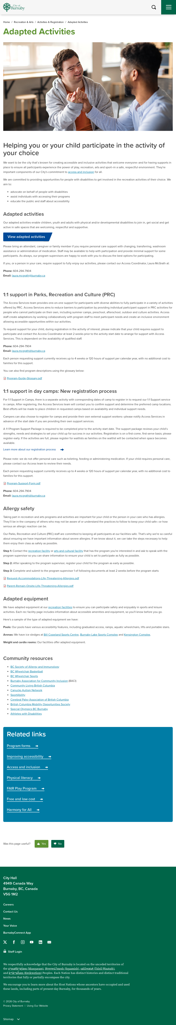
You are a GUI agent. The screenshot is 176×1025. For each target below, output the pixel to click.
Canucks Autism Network (26, 690)
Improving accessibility (29, 756)
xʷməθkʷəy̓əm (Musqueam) (25, 968)
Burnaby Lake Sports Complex (99, 635)
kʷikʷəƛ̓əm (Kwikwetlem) (25, 973)
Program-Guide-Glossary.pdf (24, 378)
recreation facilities (60, 607)
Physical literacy (24, 778)
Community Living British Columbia (32, 685)
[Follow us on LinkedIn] (40, 942)
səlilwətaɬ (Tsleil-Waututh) (97, 968)
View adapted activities (26, 237)
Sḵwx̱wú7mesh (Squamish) (62, 968)
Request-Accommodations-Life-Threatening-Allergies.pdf (43, 578)
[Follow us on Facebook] (14, 942)
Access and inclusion (27, 767)
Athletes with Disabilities (26, 714)
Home (6, 22)
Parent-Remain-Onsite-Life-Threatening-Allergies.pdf (40, 586)
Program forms (22, 746)
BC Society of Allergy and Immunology (34, 667)
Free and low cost (25, 799)
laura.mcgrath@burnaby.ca (28, 275)
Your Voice (10, 926)
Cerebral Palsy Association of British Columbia (39, 700)
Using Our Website (37, 1005)
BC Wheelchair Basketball (26, 671)
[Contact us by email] (49, 942)
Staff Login (15, 952)
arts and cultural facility (68, 551)
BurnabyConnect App (17, 933)
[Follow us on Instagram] (23, 942)
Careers (8, 904)
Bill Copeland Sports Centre (61, 635)
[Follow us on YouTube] (31, 942)
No (58, 844)
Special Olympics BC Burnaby (29, 709)
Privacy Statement (13, 1005)
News (7, 918)
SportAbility (17, 695)
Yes (41, 844)
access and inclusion (81, 172)
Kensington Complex (137, 635)
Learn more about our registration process (29, 449)
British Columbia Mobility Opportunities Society (40, 704)
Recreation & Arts (24, 22)
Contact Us (10, 911)
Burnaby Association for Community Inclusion (39, 681)
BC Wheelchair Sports (24, 676)
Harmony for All (23, 810)
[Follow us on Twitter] (5, 942)
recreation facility (39, 551)
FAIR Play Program (25, 788)
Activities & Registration (50, 22)
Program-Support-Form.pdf (23, 483)
